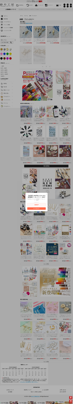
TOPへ (70, 398)
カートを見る (70, 401)
